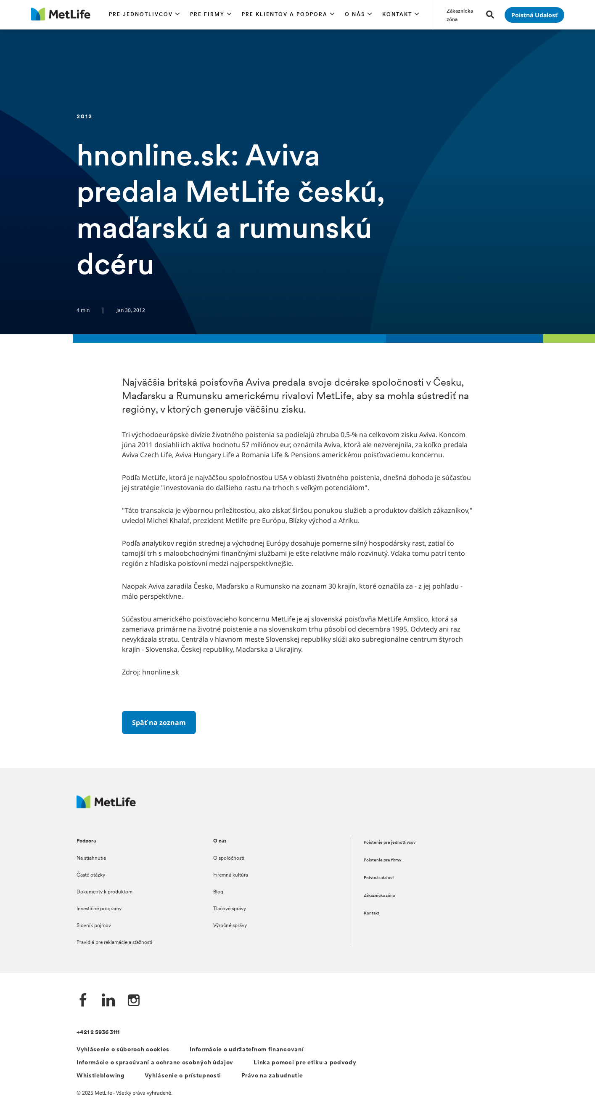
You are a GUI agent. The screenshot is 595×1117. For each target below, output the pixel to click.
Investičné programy (99, 909)
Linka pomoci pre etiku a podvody (305, 1063)
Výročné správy (230, 925)
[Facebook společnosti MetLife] (83, 1001)
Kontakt (371, 913)
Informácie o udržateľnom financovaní (247, 1050)
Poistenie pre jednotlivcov (389, 842)
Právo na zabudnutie (272, 1076)
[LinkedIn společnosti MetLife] (108, 1001)
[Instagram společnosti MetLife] (133, 1001)
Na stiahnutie (91, 858)
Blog (218, 892)
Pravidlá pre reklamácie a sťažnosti (114, 942)
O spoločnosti (228, 858)
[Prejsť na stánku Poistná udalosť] (534, 15)
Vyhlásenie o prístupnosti (183, 1076)
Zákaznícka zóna (379, 895)
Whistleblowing (100, 1076)
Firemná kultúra (230, 875)
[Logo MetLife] (106, 806)
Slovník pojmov (94, 925)
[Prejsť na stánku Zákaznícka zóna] (461, 14)
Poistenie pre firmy (383, 860)
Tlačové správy (229, 909)
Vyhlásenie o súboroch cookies (123, 1050)
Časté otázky (91, 875)
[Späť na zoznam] (159, 722)
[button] (144, 14)
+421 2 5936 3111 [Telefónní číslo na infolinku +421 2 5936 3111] (98, 1032)
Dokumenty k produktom (104, 892)
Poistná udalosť (379, 878)
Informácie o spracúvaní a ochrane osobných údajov (155, 1063)
